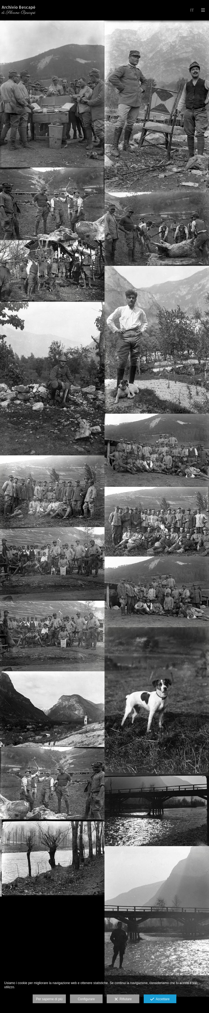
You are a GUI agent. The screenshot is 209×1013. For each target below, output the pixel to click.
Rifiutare (123, 999)
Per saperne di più (49, 999)
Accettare (160, 999)
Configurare (86, 999)
